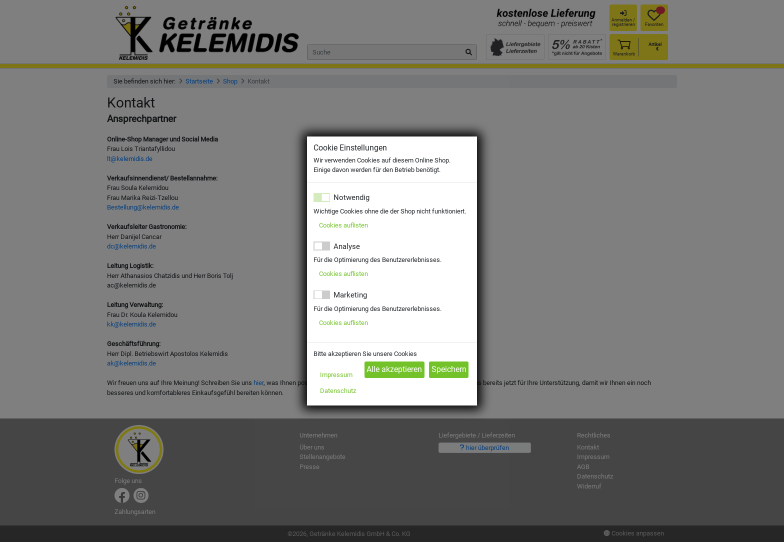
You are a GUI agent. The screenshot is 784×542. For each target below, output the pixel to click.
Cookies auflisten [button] (343, 225)
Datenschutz (338, 390)
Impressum (336, 374)
